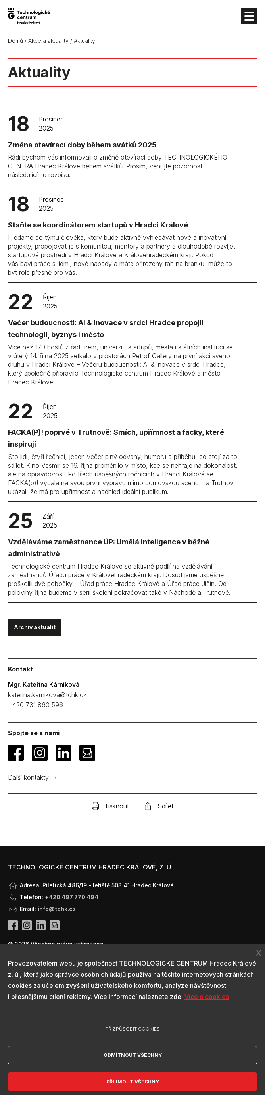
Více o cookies (206, 997)
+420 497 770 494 (71, 897)
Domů (15, 40)
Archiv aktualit (35, 627)
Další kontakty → (32, 777)
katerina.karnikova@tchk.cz (47, 695)
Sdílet (159, 806)
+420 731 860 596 (35, 705)
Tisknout (110, 806)
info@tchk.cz (57, 909)
